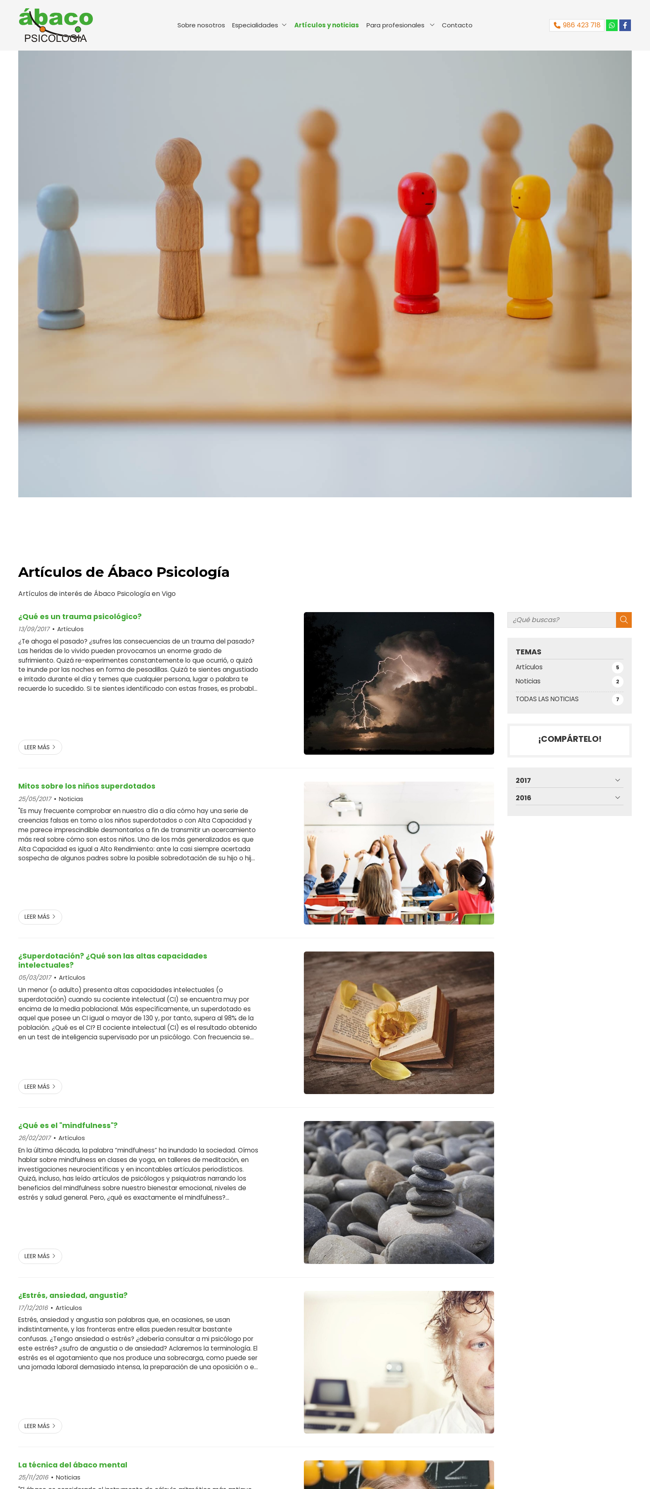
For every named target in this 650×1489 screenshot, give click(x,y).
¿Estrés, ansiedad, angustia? (73, 1295)
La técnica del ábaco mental (72, 1465)
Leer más (37, 747)
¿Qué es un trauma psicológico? (80, 616)
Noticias (71, 799)
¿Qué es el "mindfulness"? (68, 1125)
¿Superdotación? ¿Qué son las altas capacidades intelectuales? (112, 961)
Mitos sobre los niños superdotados (86, 786)
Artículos (70, 629)
